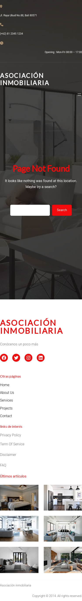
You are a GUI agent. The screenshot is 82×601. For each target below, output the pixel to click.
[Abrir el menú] (79, 94)
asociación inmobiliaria (31, 327)
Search (62, 210)
